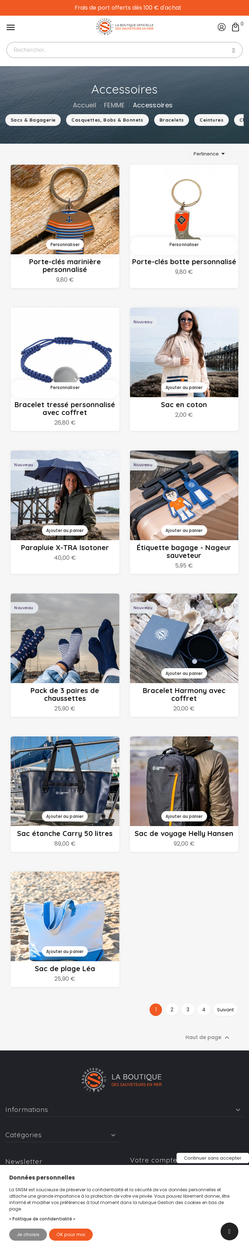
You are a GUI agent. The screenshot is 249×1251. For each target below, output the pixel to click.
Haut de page (208, 1037)
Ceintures (211, 120)
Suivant (225, 1010)
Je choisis (28, 1234)
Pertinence (210, 153)
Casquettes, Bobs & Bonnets (107, 120)
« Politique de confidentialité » (42, 1219)
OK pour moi (70, 1234)
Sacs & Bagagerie (33, 120)
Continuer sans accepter (213, 1158)
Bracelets (171, 120)
